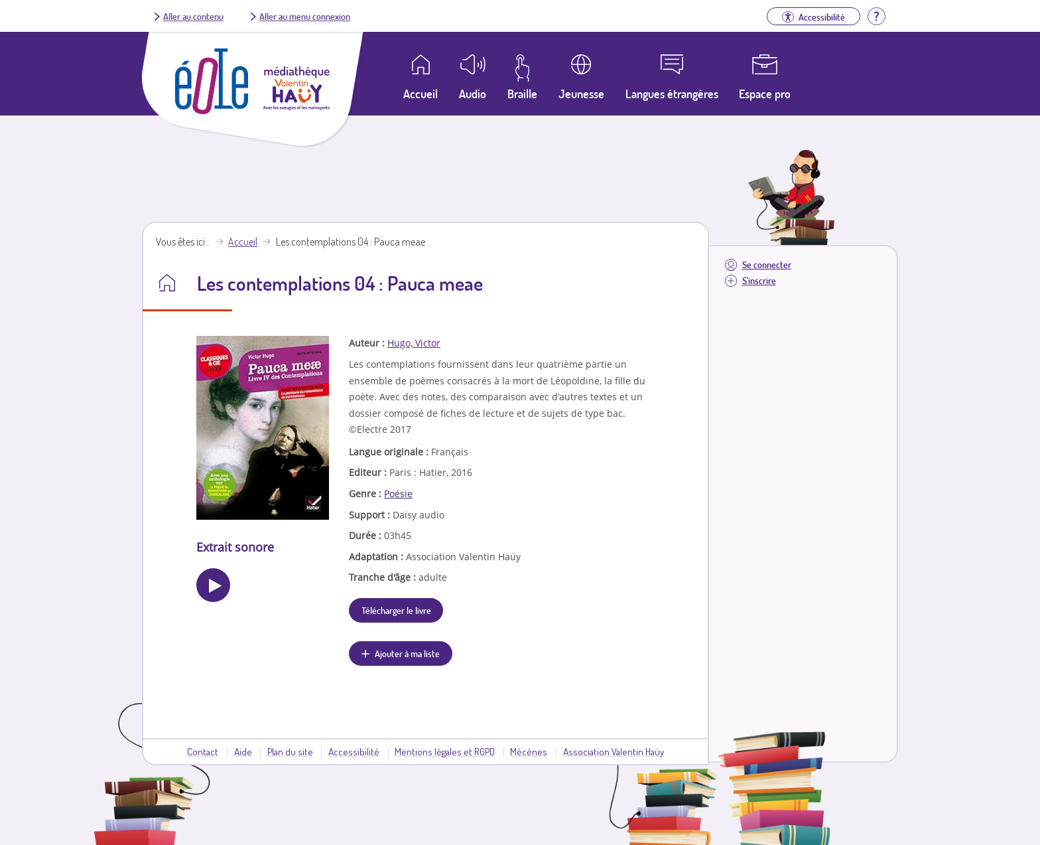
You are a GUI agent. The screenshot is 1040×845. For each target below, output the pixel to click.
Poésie (398, 493)
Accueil (242, 241)
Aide (243, 751)
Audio (472, 93)
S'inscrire (759, 280)
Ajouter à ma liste (407, 653)
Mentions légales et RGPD (445, 751)
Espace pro (765, 93)
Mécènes (528, 751)
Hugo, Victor (413, 343)
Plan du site (290, 751)
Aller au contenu (193, 16)
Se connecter (766, 264)
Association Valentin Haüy (613, 751)
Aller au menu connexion (304, 16)
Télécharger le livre (396, 610)
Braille (522, 93)
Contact (202, 751)
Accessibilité (353, 751)
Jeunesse (581, 93)
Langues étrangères (671, 93)
